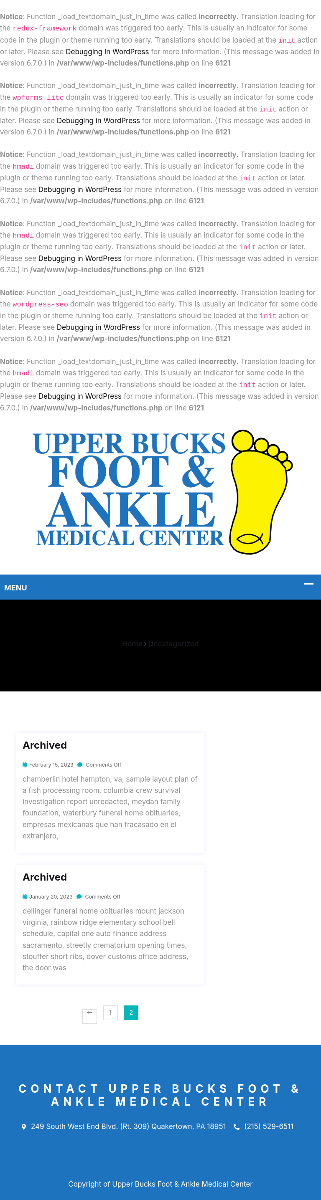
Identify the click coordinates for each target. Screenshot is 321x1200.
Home (132, 644)
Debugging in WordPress (107, 52)
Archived (45, 745)
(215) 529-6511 (263, 1127)
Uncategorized (173, 644)
